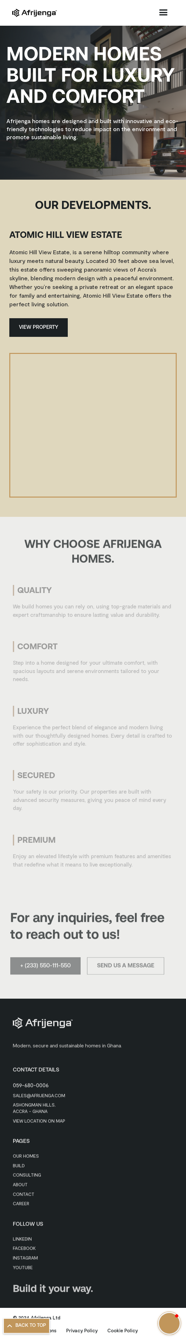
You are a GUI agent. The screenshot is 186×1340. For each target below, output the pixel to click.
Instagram (25, 1256)
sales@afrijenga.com (39, 1094)
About (20, 1183)
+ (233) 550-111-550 (45, 968)
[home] (34, 13)
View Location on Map (39, 1119)
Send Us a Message (125, 968)
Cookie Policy (122, 1330)
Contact (23, 1193)
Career (21, 1202)
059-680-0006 (31, 1084)
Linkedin (22, 1237)
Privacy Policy (82, 1330)
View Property (38, 327)
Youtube (23, 1266)
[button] (163, 12)
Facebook (24, 1247)
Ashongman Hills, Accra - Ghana (34, 1107)
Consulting (27, 1174)
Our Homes (26, 1154)
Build (19, 1164)
